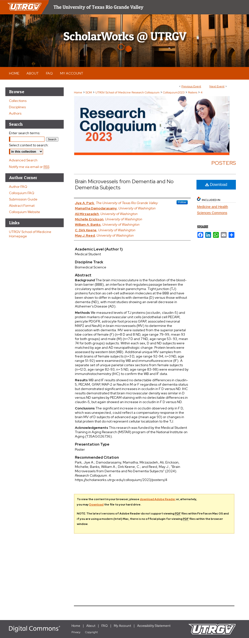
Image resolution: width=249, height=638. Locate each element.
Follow (182, 202)
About (90, 626)
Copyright (91, 632)
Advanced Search (23, 160)
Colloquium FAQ (21, 193)
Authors (15, 113)
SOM (89, 92)
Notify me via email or (29, 167)
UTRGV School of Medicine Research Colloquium (127, 92)
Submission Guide (23, 199)
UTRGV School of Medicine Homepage (30, 234)
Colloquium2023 (174, 92)
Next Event (216, 86)
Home (78, 92)
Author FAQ (18, 186)
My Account (122, 626)
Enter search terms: (24, 133)
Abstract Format (22, 205)
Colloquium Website (24, 212)
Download (216, 184)
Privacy (75, 632)
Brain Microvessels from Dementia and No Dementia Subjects (124, 184)
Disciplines (17, 107)
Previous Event (191, 86)
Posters (193, 92)
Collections (18, 101)
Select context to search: (29, 145)
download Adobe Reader (158, 499)
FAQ (104, 626)
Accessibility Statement (153, 626)
